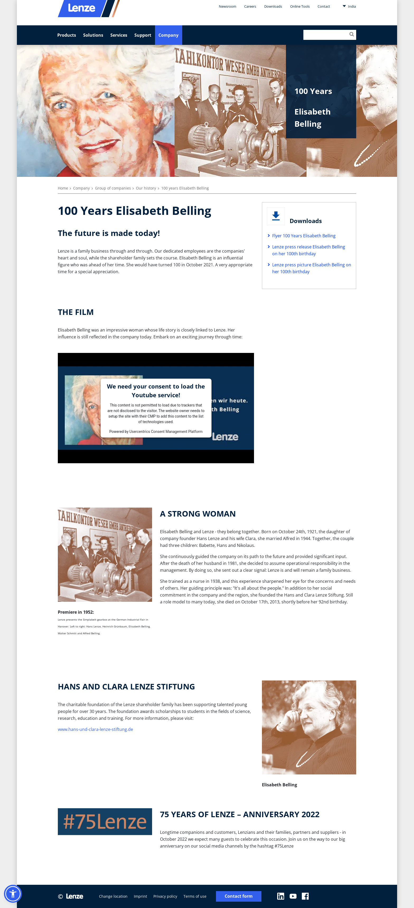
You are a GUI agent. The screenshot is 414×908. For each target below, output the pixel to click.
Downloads (273, 6)
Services (118, 35)
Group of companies (113, 188)
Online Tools (300, 6)
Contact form (239, 896)
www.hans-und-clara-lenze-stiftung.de (95, 729)
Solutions (93, 35)
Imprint (140, 896)
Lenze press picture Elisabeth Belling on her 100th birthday (311, 268)
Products (66, 35)
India (349, 6)
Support (142, 35)
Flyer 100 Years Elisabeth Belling (304, 236)
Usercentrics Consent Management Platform (166, 431)
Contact (324, 6)
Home (63, 188)
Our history (146, 188)
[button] (13, 893)
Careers (250, 6)
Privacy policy (165, 896)
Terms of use (195, 896)
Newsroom (227, 6)
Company (168, 35)
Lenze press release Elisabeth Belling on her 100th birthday (308, 250)
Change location (113, 896)
